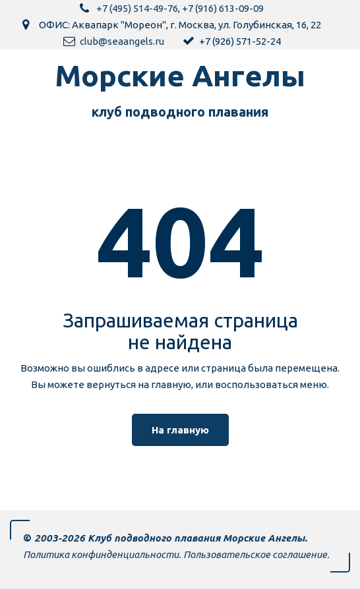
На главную (180, 429)
